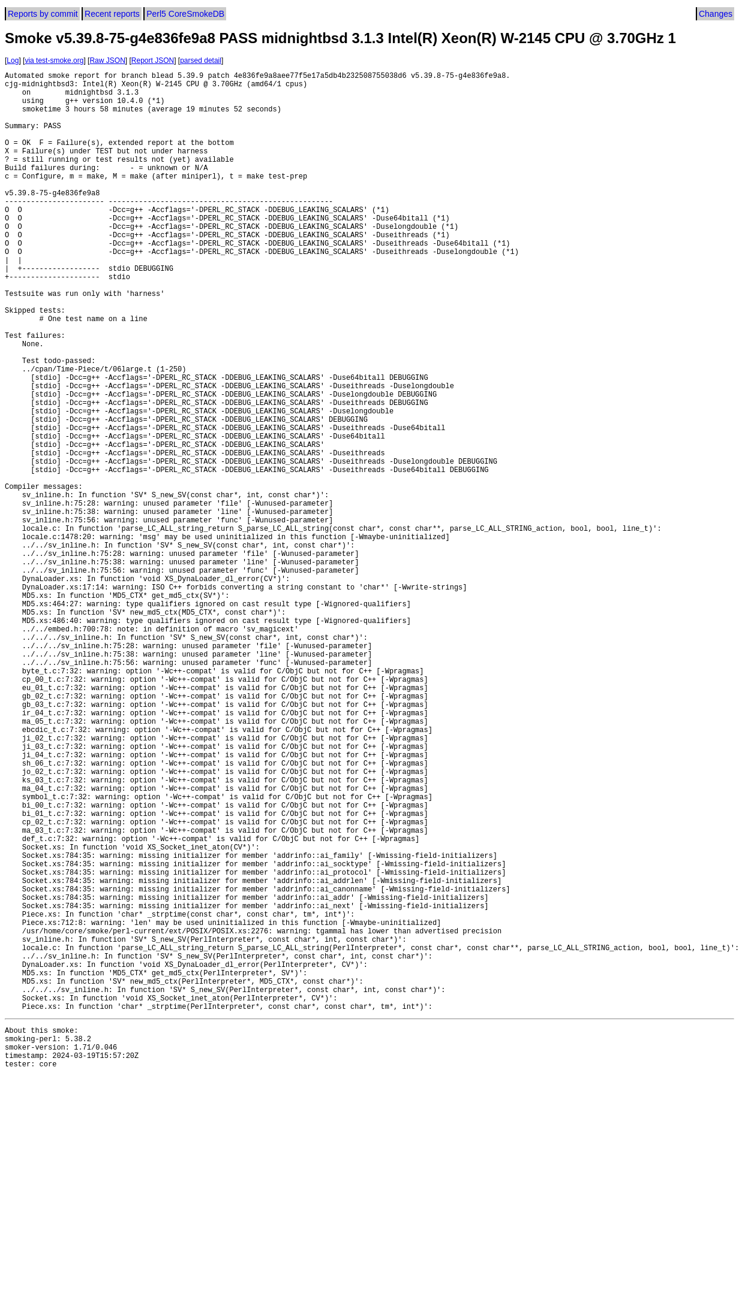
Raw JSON (107, 60)
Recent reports (112, 14)
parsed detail (200, 60)
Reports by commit (43, 14)
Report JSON (152, 60)
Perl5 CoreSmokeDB (185, 14)
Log (13, 60)
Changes (715, 14)
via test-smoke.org (54, 60)
